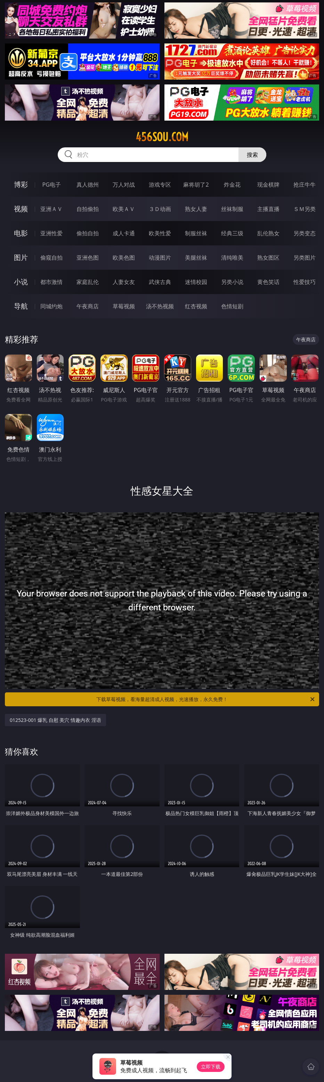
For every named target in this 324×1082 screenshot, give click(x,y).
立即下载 (210, 1066)
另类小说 (232, 282)
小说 (21, 281)
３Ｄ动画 (160, 209)
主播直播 (268, 209)
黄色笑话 (268, 282)
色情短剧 (232, 306)
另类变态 (304, 233)
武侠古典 (160, 282)
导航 (21, 306)
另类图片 (304, 257)
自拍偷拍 (87, 209)
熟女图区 (268, 257)
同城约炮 (51, 306)
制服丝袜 (196, 233)
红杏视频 (196, 306)
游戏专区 (160, 184)
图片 (21, 257)
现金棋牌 (268, 184)
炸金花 (232, 184)
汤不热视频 (160, 306)
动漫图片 (160, 257)
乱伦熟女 (268, 233)
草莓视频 (124, 306)
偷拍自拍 (87, 233)
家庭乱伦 (87, 282)
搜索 (252, 154)
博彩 (21, 184)
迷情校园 (196, 282)
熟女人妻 (196, 209)
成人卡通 (124, 233)
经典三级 (232, 233)
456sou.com (162, 137)
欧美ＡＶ (124, 209)
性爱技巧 (304, 282)
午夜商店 (87, 306)
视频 (21, 208)
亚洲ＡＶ (51, 209)
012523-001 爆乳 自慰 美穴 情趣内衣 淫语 (55, 720)
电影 (21, 233)
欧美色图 (124, 257)
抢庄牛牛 (304, 184)
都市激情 (51, 282)
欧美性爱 (160, 233)
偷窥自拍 (51, 257)
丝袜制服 (232, 209)
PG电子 (51, 184)
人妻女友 (124, 282)
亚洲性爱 (51, 233)
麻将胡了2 (196, 184)
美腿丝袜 (196, 257)
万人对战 (124, 184)
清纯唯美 (232, 257)
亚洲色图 (87, 257)
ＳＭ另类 (304, 209)
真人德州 (87, 184)
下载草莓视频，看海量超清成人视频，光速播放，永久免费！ (206, 699)
